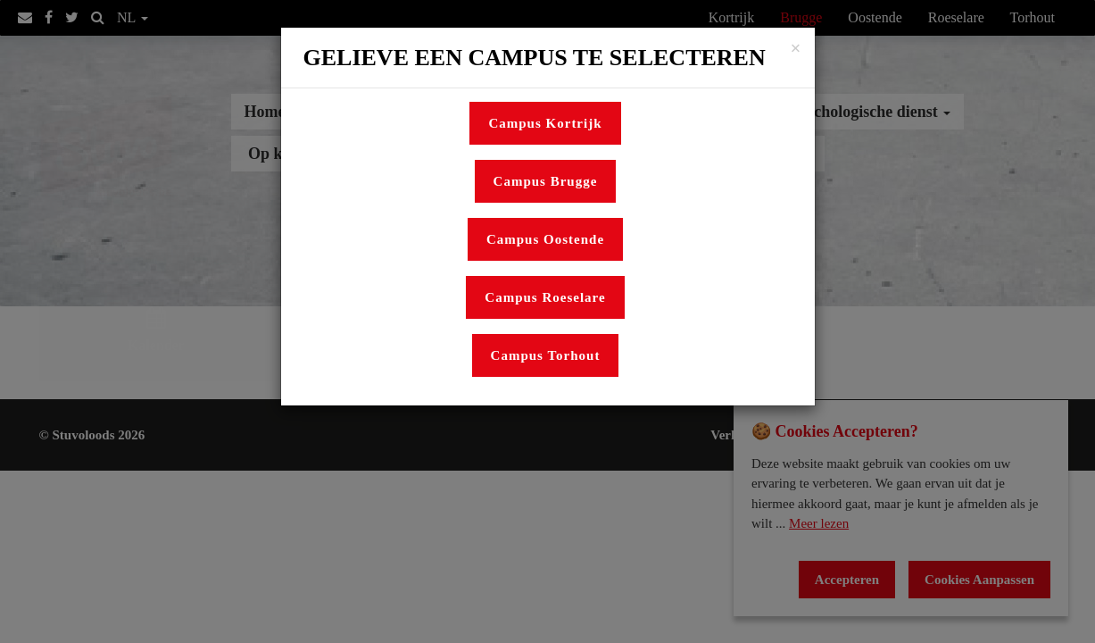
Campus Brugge (546, 181)
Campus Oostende (545, 239)
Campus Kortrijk (544, 123)
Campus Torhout (546, 355)
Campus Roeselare (545, 297)
